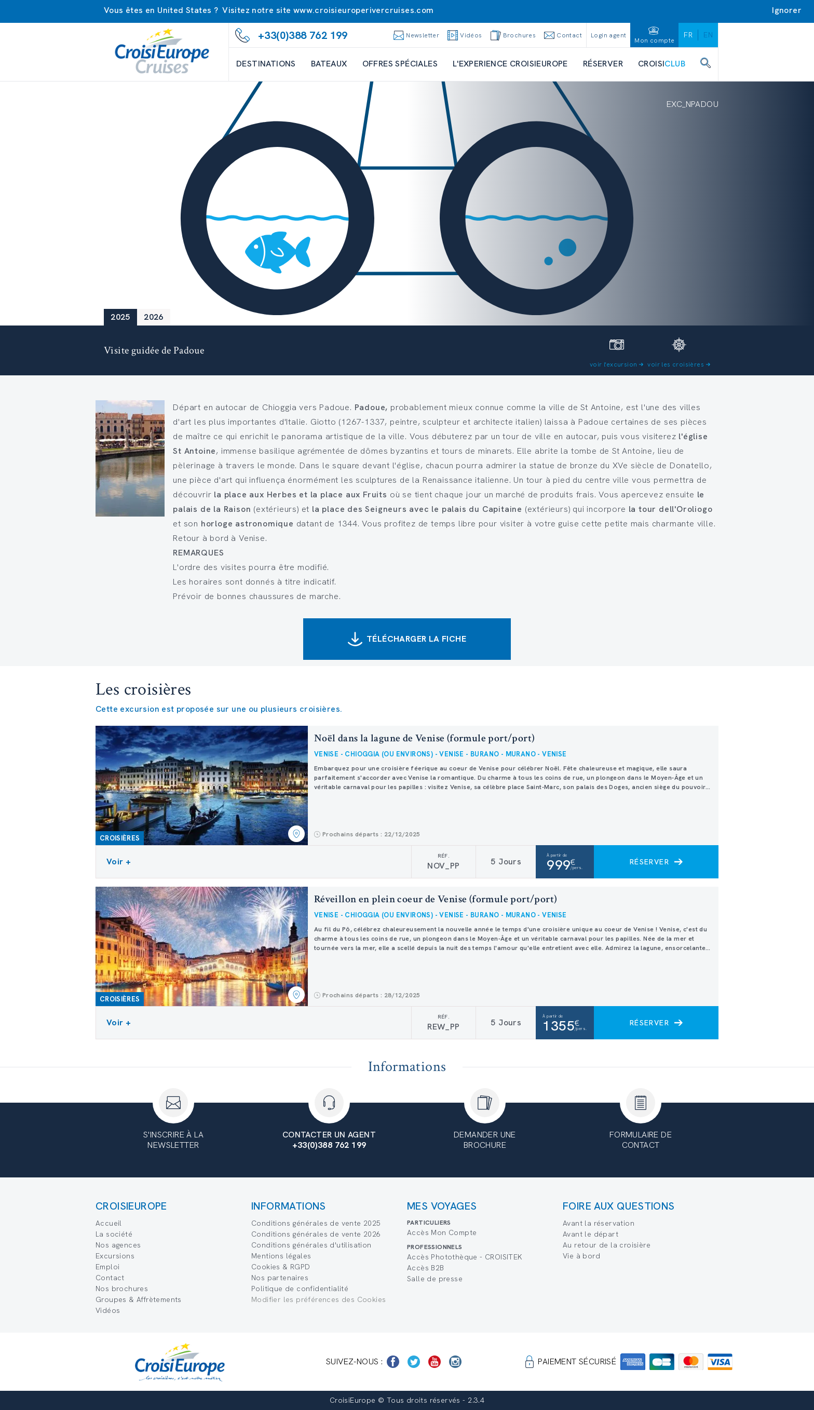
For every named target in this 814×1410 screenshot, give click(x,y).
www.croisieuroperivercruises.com (363, 10)
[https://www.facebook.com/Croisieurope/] (393, 1361)
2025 (120, 316)
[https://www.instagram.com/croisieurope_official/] (455, 1361)
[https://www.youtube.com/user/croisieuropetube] (434, 1361)
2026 (154, 316)
